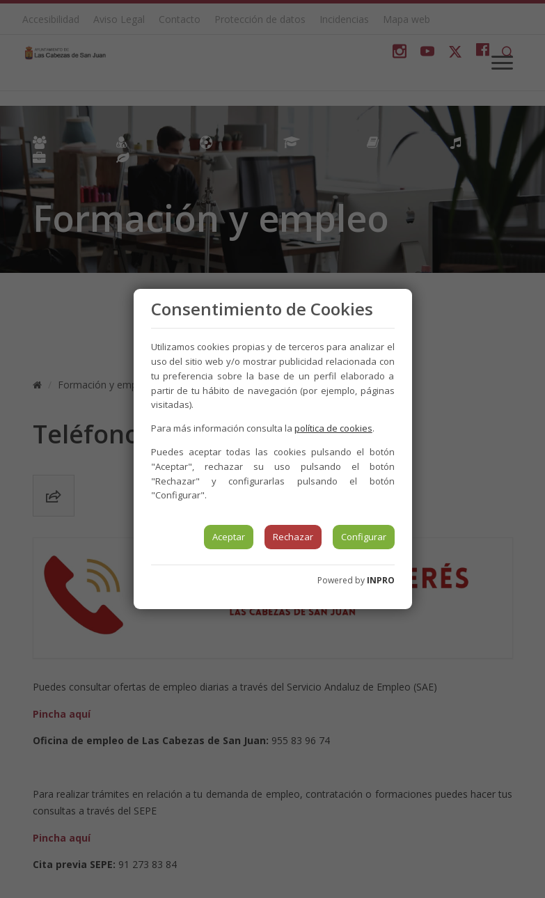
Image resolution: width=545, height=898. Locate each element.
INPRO (381, 580)
